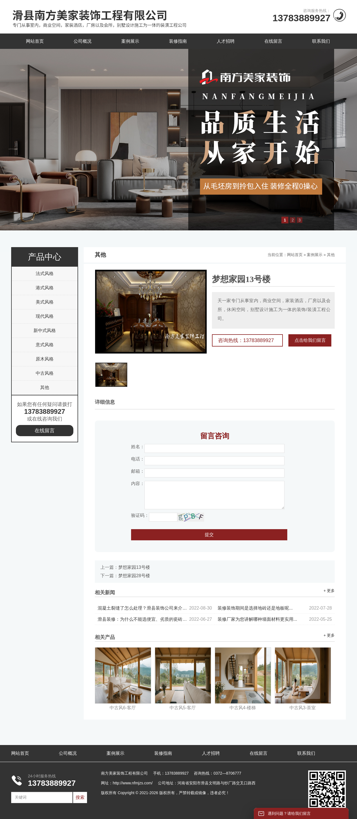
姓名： (137, 446)
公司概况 (82, 41)
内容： (137, 483)
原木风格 (45, 359)
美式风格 (45, 302)
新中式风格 (44, 330)
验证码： (140, 515)
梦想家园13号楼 (134, 567)
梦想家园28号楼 (134, 575)
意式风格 (45, 344)
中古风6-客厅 (123, 707)
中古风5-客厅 (183, 707)
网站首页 (35, 41)
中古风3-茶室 (303, 707)
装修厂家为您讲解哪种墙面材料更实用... (275, 619)
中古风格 (45, 373)
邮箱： (137, 471)
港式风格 (45, 287)
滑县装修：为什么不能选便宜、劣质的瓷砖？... (155, 619)
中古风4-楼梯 (243, 707)
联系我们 (321, 41)
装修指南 (178, 41)
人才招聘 (226, 41)
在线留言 (273, 41)
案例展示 (130, 41)
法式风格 (45, 273)
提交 (209, 534)
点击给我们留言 (310, 340)
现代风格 (45, 316)
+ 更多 (329, 590)
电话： (137, 459)
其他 (44, 387)
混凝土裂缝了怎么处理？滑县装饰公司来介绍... (155, 608)
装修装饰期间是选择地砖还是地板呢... (275, 608)
